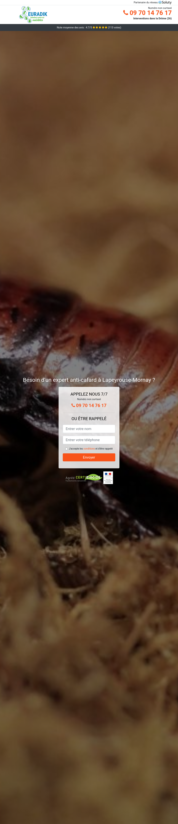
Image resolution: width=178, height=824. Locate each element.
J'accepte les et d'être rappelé (91, 448)
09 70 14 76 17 (147, 13)
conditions (89, 448)
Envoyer (89, 457)
